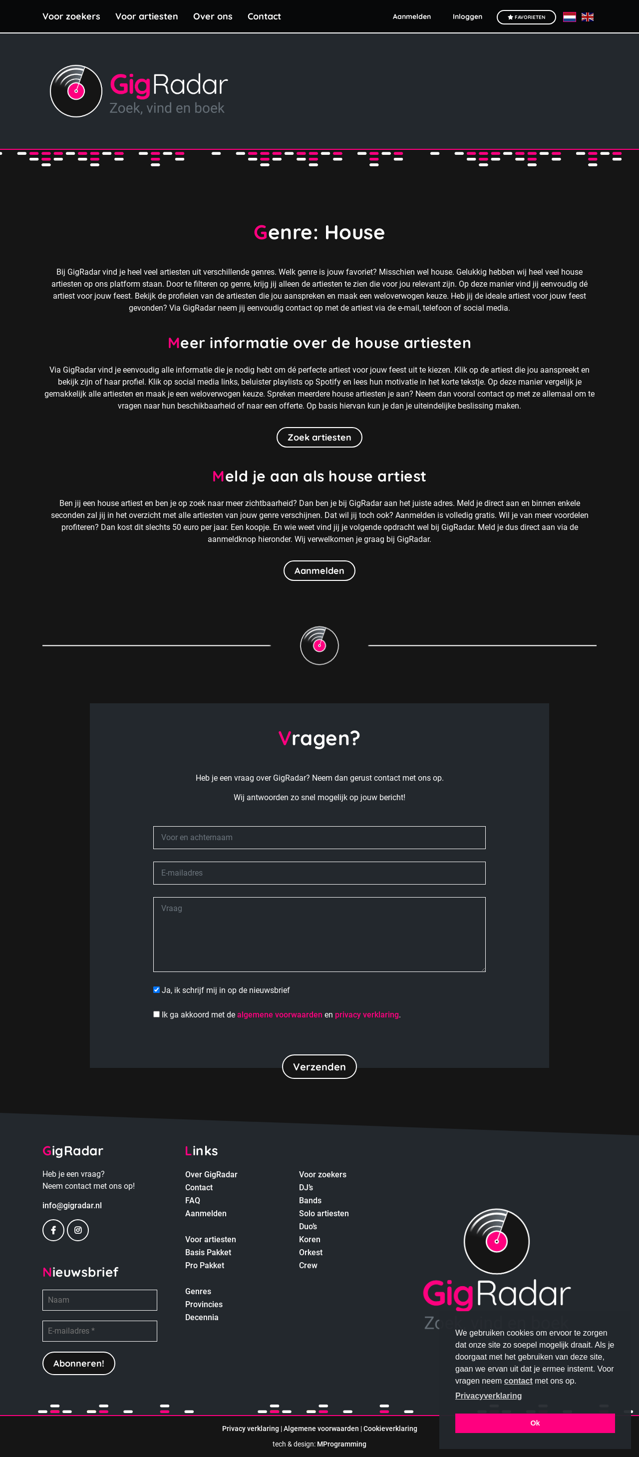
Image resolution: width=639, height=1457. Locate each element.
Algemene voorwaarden (321, 1429)
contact (518, 1381)
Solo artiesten (324, 1213)
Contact (264, 16)
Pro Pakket (204, 1265)
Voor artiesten (146, 16)
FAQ (192, 1200)
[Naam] (99, 1300)
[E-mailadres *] (99, 1331)
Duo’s (308, 1226)
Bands (310, 1200)
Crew (308, 1265)
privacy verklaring (367, 1014)
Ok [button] (535, 1423)
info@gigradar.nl (72, 1205)
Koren (309, 1239)
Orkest (310, 1252)
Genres (198, 1291)
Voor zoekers (71, 16)
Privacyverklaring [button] (488, 1396)
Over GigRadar (211, 1174)
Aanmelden (319, 570)
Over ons (213, 16)
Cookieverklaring (390, 1429)
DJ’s (306, 1187)
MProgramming (341, 1444)
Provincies (204, 1304)
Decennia (202, 1317)
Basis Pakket (208, 1252)
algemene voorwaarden (279, 1014)
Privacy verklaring (250, 1429)
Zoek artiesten (319, 437)
